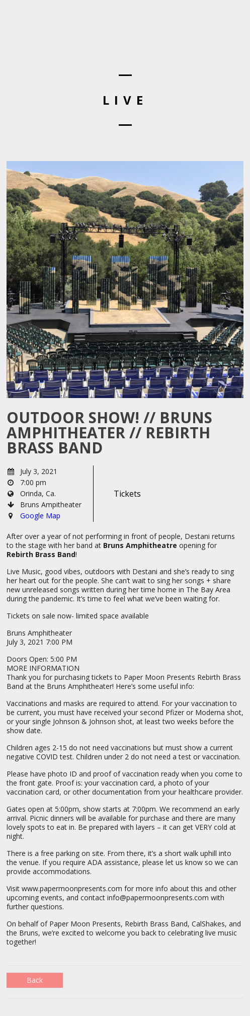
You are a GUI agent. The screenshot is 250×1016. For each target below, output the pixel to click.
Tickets (127, 493)
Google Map (40, 515)
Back (35, 980)
